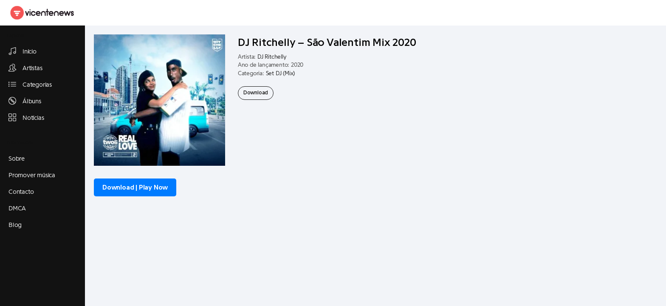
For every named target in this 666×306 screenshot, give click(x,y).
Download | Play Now (135, 187)
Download (255, 92)
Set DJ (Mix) (280, 73)
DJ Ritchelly (272, 57)
